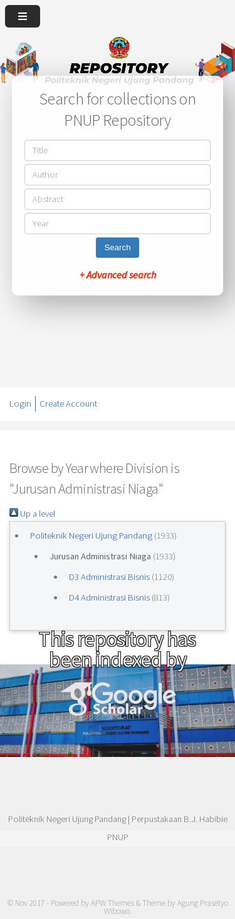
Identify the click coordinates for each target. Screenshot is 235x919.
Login (20, 403)
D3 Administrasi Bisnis (109, 576)
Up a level (32, 513)
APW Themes (112, 903)
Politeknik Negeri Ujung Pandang (91, 535)
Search (117, 247)
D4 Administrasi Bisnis (109, 597)
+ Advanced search (118, 274)
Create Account (68, 403)
